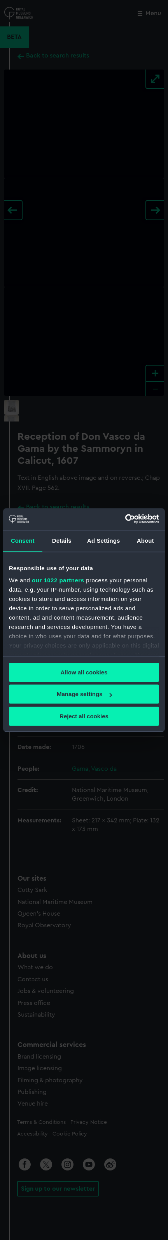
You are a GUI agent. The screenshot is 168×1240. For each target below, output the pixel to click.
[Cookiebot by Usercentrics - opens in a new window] (125, 519)
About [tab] (145, 540)
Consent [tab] (23, 540)
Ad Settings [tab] (103, 540)
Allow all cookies (84, 672)
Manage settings (84, 694)
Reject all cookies (84, 716)
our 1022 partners (58, 580)
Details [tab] (62, 540)
